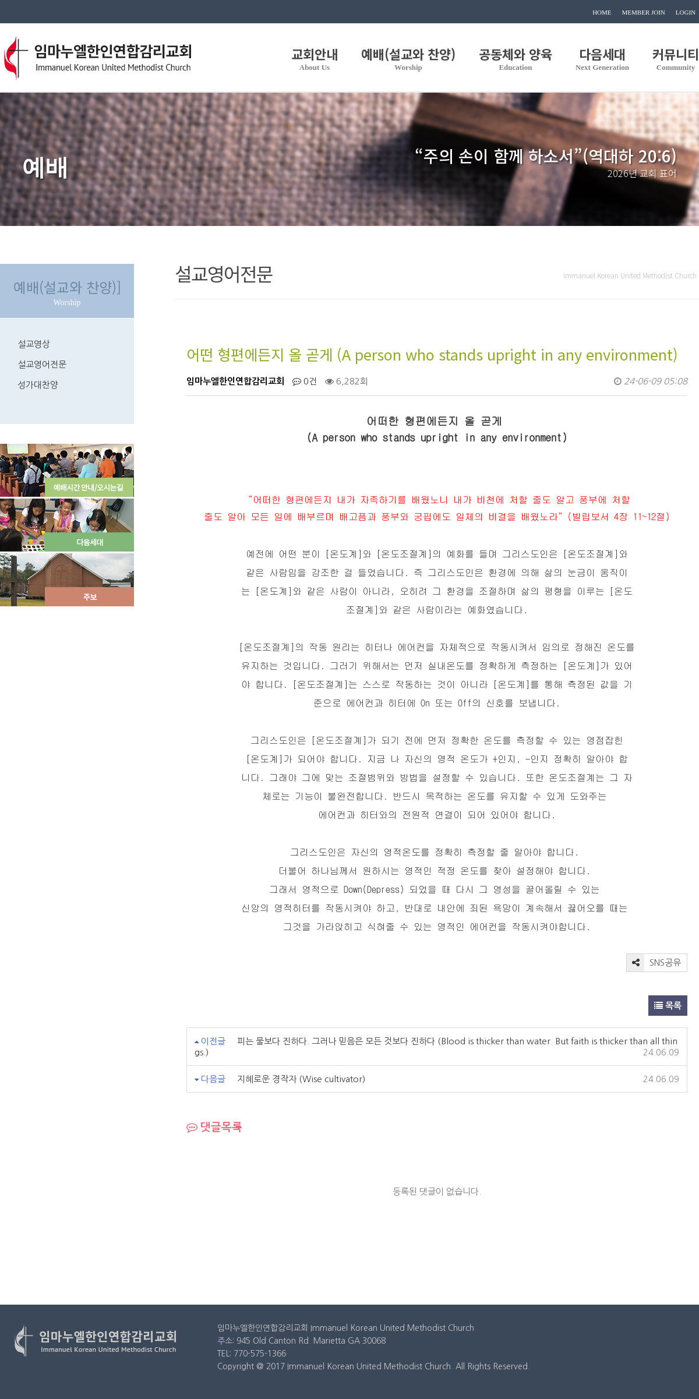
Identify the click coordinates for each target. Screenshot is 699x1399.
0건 (304, 381)
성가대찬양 (37, 384)
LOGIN (686, 12)
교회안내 (314, 57)
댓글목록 (214, 1127)
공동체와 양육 (515, 57)
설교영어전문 (41, 364)
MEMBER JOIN (643, 12)
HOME (601, 12)
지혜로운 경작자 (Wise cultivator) (301, 1079)
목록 (668, 1005)
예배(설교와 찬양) (408, 57)
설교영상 (33, 344)
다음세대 (602, 57)
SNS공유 (654, 962)
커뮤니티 (675, 57)
